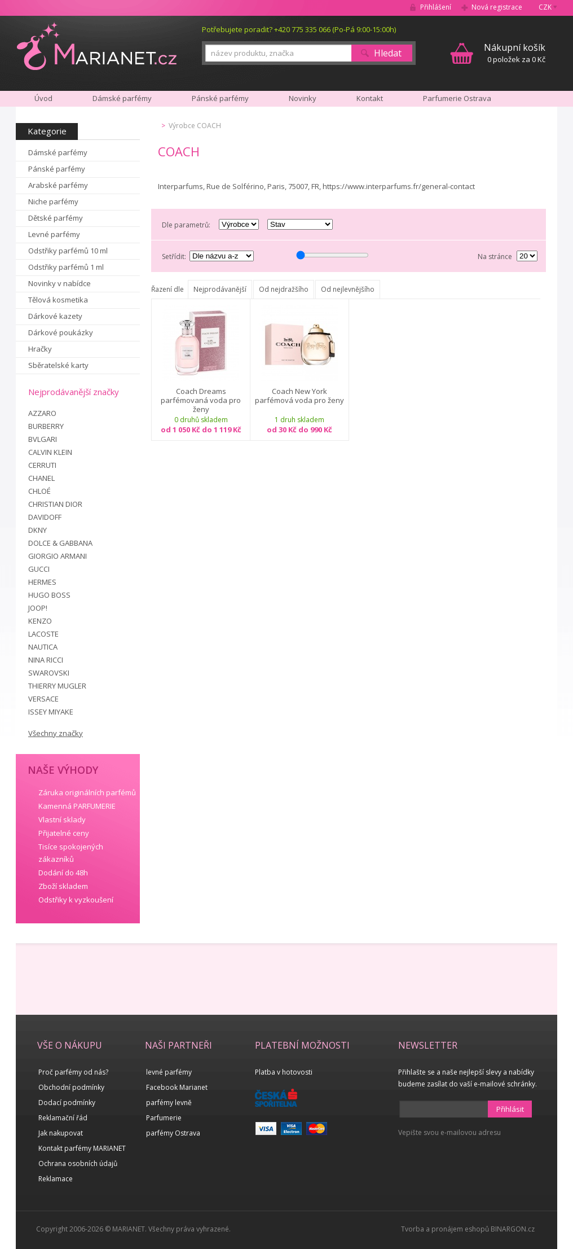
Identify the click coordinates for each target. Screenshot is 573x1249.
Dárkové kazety (55, 316)
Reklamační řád (62, 1118)
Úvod (43, 98)
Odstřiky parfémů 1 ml (66, 267)
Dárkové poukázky (60, 332)
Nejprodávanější (219, 289)
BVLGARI (42, 439)
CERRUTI (42, 465)
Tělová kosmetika (58, 300)
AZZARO (42, 413)
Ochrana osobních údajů (77, 1163)
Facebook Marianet (177, 1087)
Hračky (40, 349)
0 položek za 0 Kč (514, 52)
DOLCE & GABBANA (60, 543)
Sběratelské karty (58, 365)
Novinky (302, 98)
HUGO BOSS (49, 595)
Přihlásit (510, 1109)
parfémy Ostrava (173, 1133)
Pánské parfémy (56, 169)
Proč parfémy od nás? (73, 1072)
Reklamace (55, 1179)
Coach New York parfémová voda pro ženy (299, 396)
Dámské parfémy (57, 152)
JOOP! (37, 608)
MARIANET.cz (97, 45)
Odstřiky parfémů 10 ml (68, 251)
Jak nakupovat (60, 1133)
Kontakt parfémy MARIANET (82, 1148)
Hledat (388, 53)
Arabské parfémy (58, 185)
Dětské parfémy (55, 218)
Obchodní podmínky (71, 1087)
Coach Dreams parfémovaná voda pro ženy (201, 400)
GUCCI (39, 569)
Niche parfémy (53, 201)
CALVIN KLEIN (50, 452)
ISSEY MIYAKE (50, 712)
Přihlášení (435, 7)
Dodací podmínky (66, 1102)
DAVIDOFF (44, 517)
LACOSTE (43, 634)
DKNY (37, 530)
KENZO (40, 621)
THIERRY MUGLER (57, 686)
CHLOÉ (39, 491)
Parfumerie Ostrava (457, 98)
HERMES (42, 582)
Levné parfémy (54, 234)
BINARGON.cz (513, 1229)
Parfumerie (164, 1118)
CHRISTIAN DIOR (55, 504)
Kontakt (369, 98)
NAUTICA (43, 647)
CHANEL (41, 478)
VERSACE (43, 699)
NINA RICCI (45, 660)
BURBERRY (46, 426)
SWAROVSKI (48, 673)
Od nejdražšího (283, 289)
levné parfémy (169, 1072)
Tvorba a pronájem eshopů (445, 1229)
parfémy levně (169, 1102)
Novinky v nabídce (59, 283)
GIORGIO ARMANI (57, 556)
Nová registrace (496, 7)
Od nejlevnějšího (347, 289)
